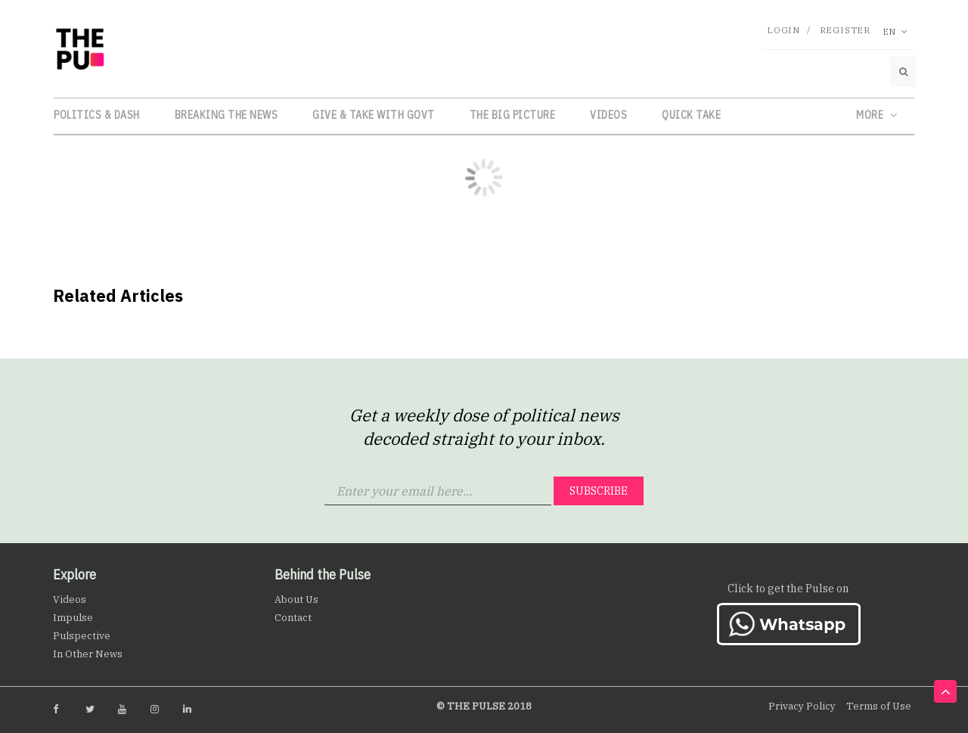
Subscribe (598, 491)
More (876, 115)
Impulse (73, 617)
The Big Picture (513, 115)
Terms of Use (878, 706)
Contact (293, 617)
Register (845, 30)
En (895, 31)
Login (783, 30)
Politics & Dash (97, 115)
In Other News (88, 654)
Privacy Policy (802, 706)
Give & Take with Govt (373, 115)
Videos (608, 115)
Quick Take (691, 115)
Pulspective (81, 635)
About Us (296, 599)
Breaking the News (226, 115)
